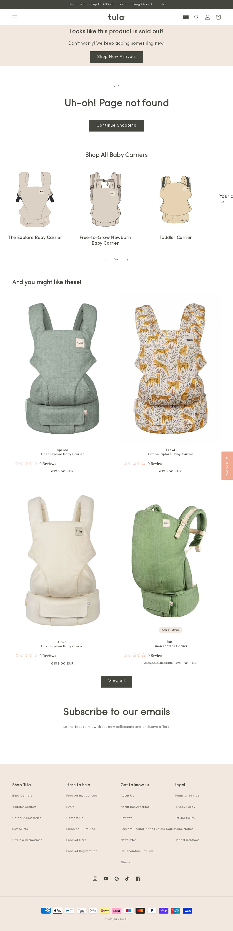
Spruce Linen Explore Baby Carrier (62, 452)
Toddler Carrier (175, 238)
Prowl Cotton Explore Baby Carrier (170, 452)
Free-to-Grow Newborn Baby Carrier (105, 241)
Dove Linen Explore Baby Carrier (62, 644)
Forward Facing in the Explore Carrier (148, 829)
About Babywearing (135, 807)
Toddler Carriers (24, 807)
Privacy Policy (185, 807)
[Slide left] (105, 259)
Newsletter (128, 840)
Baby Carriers (22, 796)
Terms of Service (187, 796)
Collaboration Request (137, 851)
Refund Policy (185, 818)
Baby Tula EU (121, 919)
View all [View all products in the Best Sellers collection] (116, 681)
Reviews (126, 818)
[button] (14, 17)
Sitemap (127, 862)
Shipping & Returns (80, 829)
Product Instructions (81, 796)
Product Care (76, 840)
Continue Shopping (116, 125)
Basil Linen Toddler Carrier (170, 644)
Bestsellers (20, 829)
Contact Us (74, 818)
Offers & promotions (27, 840)
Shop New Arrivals (116, 57)
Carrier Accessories (26, 818)
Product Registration (81, 851)
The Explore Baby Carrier (35, 238)
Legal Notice (184, 829)
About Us (127, 796)
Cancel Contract (187, 840)
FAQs (70, 807)
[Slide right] (127, 259)
